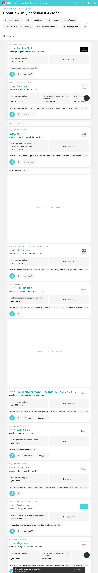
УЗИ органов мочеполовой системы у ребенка (63, 20)
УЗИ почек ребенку (34, 20)
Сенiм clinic (24, 505)
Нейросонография (12, 20)
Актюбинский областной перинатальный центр (46, 391)
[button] (30, 3)
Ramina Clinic (25, 48)
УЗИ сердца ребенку (70, 26)
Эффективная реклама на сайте (49, 207)
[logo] (9, 3)
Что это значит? (21, 571)
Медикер (22, 543)
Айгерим (22, 86)
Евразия (14, 133)
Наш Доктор (24, 287)
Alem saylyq (24, 467)
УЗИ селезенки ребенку (46, 26)
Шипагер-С (23, 429)
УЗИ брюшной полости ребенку (18, 26)
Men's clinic (24, 250)
